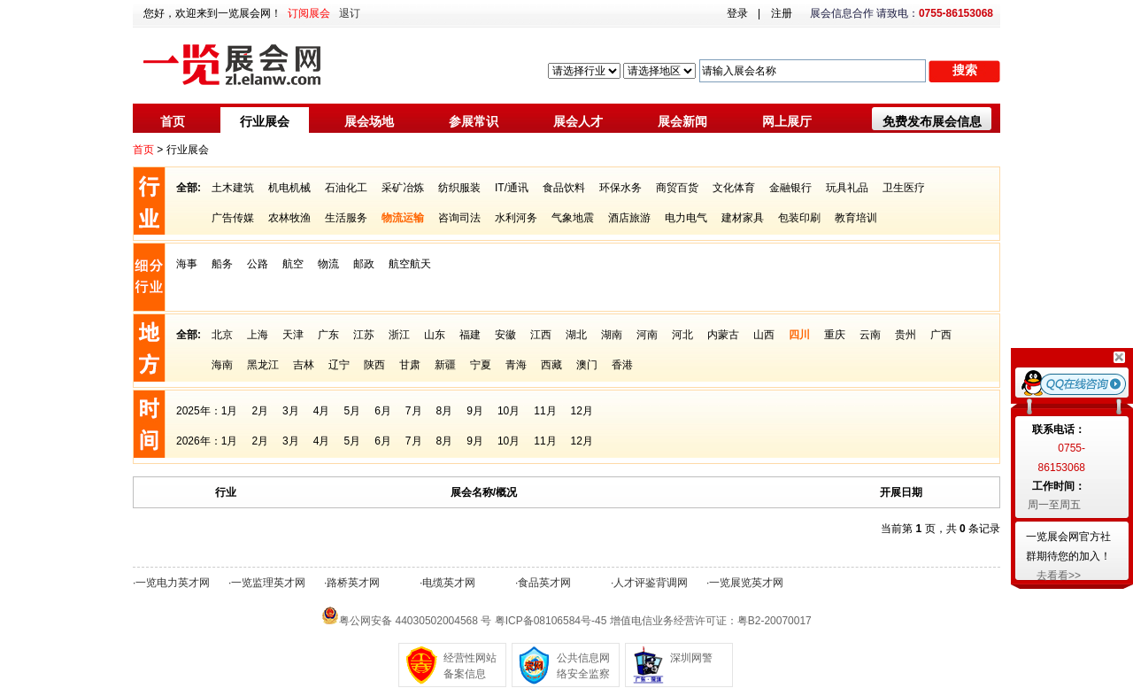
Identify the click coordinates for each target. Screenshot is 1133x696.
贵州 (905, 335)
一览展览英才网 (746, 582)
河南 (647, 335)
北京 (222, 335)
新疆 (445, 365)
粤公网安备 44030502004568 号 (415, 621)
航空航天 (410, 264)
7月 (413, 411)
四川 (799, 335)
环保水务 (620, 188)
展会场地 (369, 121)
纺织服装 (459, 188)
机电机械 (289, 188)
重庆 (834, 335)
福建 (470, 335)
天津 (293, 335)
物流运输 (403, 218)
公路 (257, 264)
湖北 (576, 335)
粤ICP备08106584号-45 (551, 621)
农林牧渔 (289, 218)
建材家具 (742, 218)
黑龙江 (263, 365)
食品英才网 (544, 582)
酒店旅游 (629, 218)
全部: (188, 188)
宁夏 (480, 365)
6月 (382, 411)
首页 (172, 121)
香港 (622, 365)
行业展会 (264, 121)
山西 (764, 335)
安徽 (505, 335)
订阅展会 (309, 13)
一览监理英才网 (268, 582)
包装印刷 (799, 218)
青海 (516, 365)
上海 (257, 335)
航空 (293, 264)
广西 (941, 335)
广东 (328, 335)
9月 (474, 411)
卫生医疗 (904, 188)
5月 (351, 411)
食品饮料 (564, 188)
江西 (540, 335)
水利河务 (516, 218)
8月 (444, 411)
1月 (229, 411)
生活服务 (346, 218)
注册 (781, 13)
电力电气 (686, 218)
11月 (545, 411)
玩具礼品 (847, 188)
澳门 (586, 365)
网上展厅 (787, 121)
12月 (582, 411)
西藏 (551, 365)
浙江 (399, 335)
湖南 (611, 335)
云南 (870, 335)
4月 (321, 411)
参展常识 (473, 121)
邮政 (363, 264)
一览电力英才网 (172, 582)
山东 (434, 335)
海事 (186, 264)
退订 (349, 13)
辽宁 (339, 365)
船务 (222, 264)
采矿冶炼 (403, 188)
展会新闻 (682, 121)
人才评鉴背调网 (650, 582)
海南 (222, 365)
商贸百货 (677, 188)
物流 (328, 264)
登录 (737, 13)
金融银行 (790, 188)
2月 (259, 411)
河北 (682, 335)
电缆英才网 (448, 582)
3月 (290, 411)
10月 (508, 411)
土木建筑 (233, 188)
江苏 (363, 335)
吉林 (303, 365)
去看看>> (1059, 575)
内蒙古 (723, 335)
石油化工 (346, 188)
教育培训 (856, 218)
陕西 (374, 365)
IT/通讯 (511, 188)
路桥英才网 (353, 582)
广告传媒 (233, 218)
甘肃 (409, 365)
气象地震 (572, 218)
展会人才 (578, 121)
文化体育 (734, 188)
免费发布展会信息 (932, 121)
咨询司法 (459, 218)
